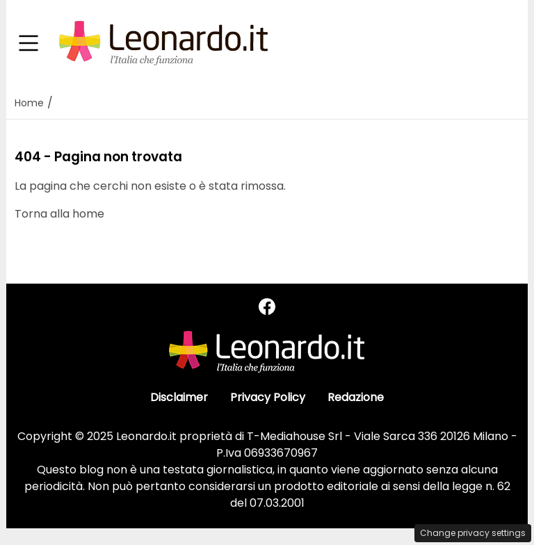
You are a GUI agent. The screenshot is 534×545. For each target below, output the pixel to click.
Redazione (355, 397)
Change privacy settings (473, 533)
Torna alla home (59, 214)
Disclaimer (179, 397)
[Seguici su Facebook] (267, 306)
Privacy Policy (267, 397)
